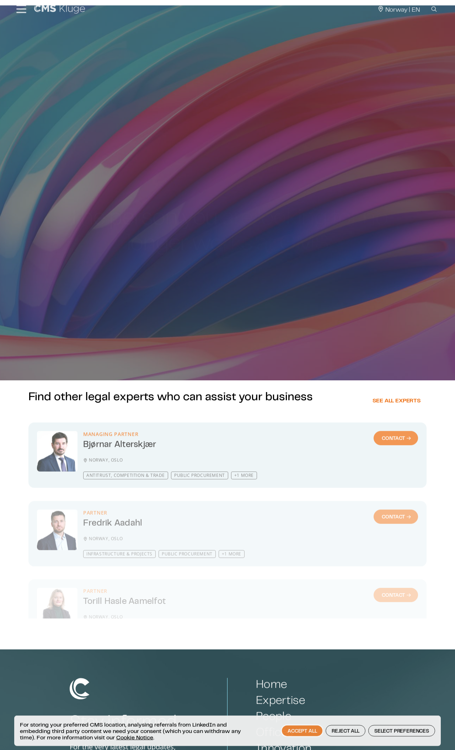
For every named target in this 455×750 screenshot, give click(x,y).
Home (271, 705)
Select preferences (401, 743)
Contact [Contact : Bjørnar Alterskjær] (396, 458)
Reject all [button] (345, 743)
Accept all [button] (302, 743)
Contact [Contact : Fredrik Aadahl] (396, 532)
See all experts (397, 413)
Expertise (280, 721)
